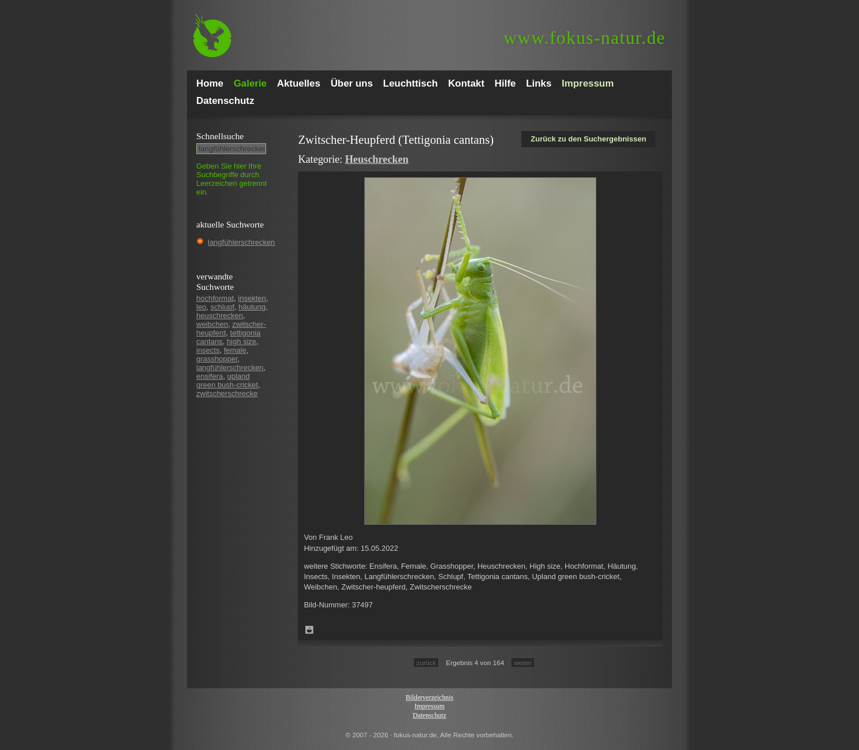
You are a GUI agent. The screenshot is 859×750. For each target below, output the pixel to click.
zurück (426, 662)
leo (201, 307)
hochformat (215, 298)
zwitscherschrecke (226, 393)
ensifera (209, 376)
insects (207, 350)
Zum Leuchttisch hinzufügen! (309, 630)
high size (241, 341)
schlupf (222, 307)
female (235, 350)
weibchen (212, 324)
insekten (252, 298)
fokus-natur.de (584, 38)
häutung (252, 307)
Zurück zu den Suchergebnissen (588, 139)
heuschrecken (219, 315)
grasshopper (217, 359)
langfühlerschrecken (241, 242)
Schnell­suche (220, 136)
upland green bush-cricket (227, 380)
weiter (523, 662)
